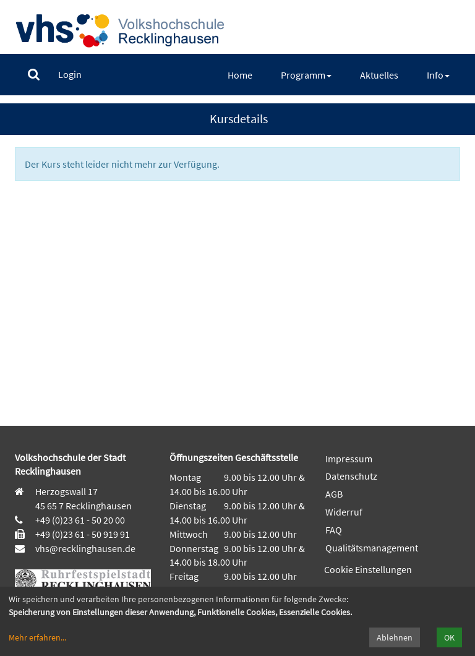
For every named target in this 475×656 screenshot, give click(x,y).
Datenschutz (351, 476)
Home (240, 75)
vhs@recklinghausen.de (84, 548)
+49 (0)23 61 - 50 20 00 (80, 520)
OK (449, 637)
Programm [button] (306, 75)
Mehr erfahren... (37, 637)
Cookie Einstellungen (368, 569)
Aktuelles (379, 75)
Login (70, 74)
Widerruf (343, 512)
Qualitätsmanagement (371, 548)
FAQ (333, 530)
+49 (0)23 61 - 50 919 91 (82, 534)
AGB (334, 494)
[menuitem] (34, 74)
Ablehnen (395, 637)
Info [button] (438, 75)
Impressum (348, 458)
